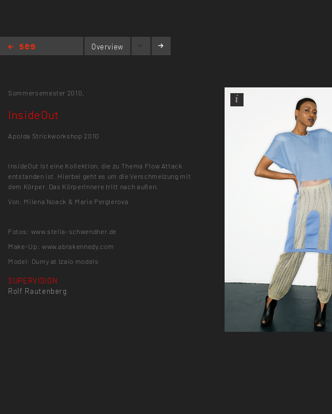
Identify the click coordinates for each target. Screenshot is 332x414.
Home (21, 47)
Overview (107, 46)
